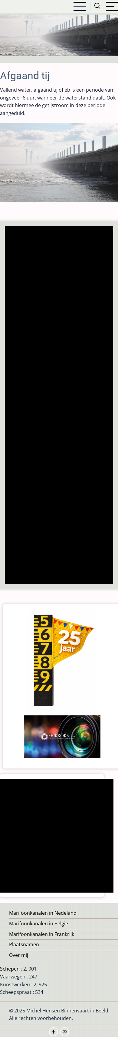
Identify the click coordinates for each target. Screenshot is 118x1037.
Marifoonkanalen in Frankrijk (41, 934)
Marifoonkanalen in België (38, 923)
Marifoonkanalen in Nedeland (43, 913)
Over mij (18, 955)
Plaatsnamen (24, 944)
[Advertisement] (58, 406)
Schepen (10, 968)
